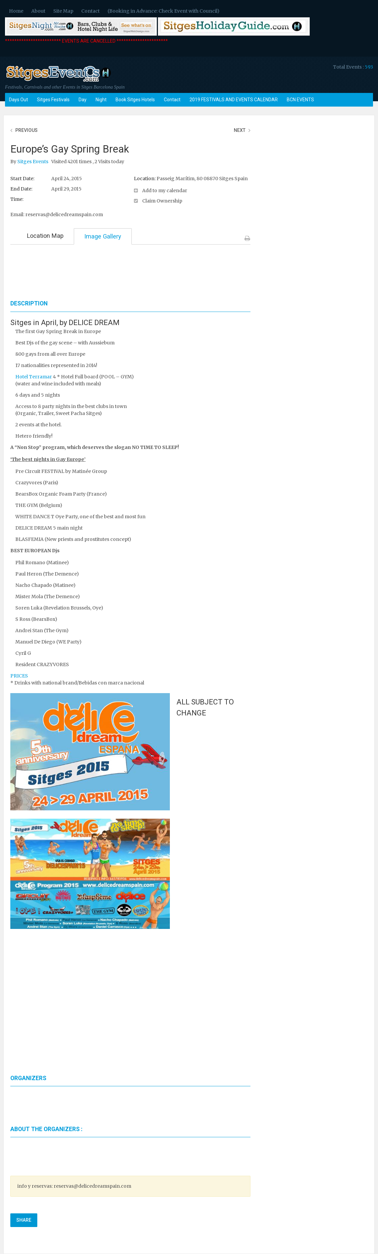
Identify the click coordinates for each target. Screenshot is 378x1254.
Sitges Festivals (53, 99)
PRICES (19, 676)
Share (23, 1220)
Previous (26, 130)
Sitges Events (33, 162)
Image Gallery (102, 236)
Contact (90, 11)
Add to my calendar (164, 191)
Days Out (18, 99)
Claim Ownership (162, 201)
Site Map (63, 11)
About (38, 11)
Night (101, 99)
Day (83, 99)
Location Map (45, 235)
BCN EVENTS (300, 99)
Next (239, 130)
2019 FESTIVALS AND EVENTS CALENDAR (233, 99)
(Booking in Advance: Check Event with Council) (163, 11)
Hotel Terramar (33, 377)
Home (16, 11)
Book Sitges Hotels (135, 99)
